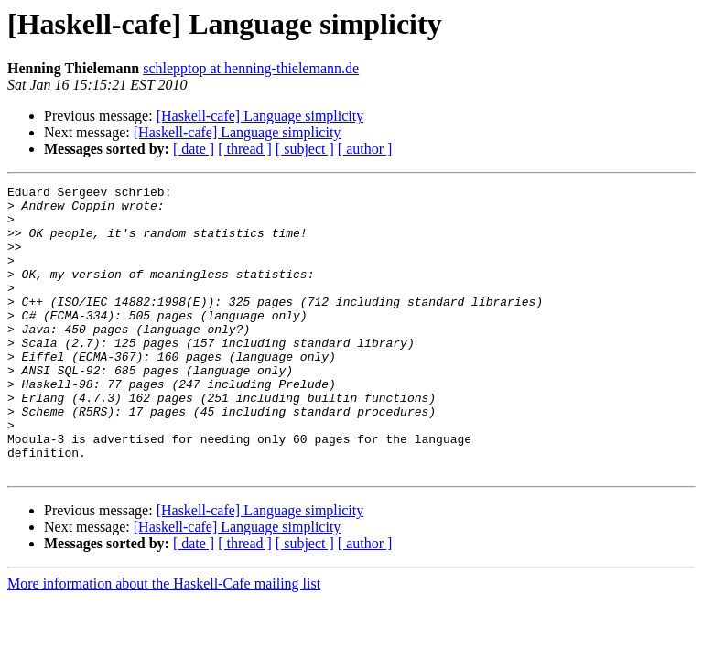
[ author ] (365, 149)
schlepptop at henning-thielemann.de (251, 68)
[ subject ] (305, 149)
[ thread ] (245, 149)
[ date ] (193, 149)
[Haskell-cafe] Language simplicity (260, 116)
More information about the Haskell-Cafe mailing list (163, 641)
